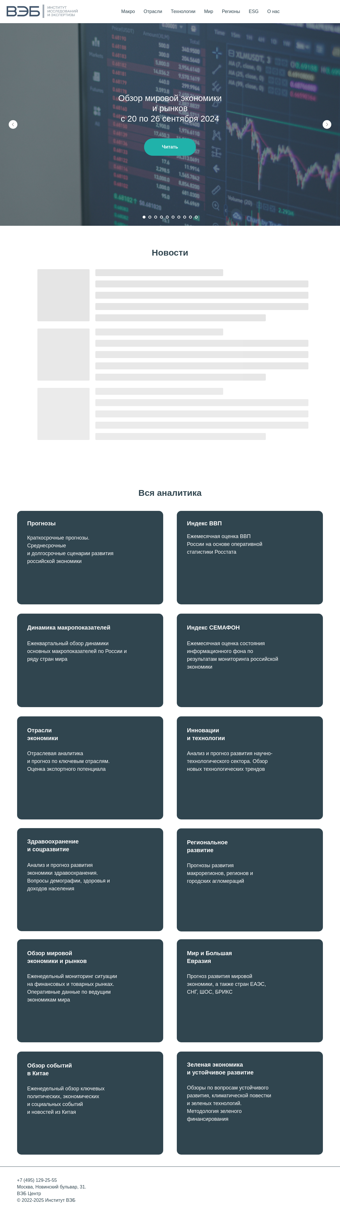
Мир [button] (208, 11)
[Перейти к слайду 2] (149, 217)
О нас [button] (273, 11)
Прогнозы (41, 523)
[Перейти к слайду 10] (196, 217)
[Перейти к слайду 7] (178, 217)
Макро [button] (128, 11)
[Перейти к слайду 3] (155, 217)
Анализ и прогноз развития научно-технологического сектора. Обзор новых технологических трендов (229, 761)
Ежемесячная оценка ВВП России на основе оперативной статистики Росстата (224, 544)
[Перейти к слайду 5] (167, 217)
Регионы (231, 11)
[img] (250, 557)
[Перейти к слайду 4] (161, 217)
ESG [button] (254, 11)
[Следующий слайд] (327, 124)
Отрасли (152, 11)
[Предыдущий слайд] (13, 124)
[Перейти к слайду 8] (184, 217)
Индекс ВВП (204, 523)
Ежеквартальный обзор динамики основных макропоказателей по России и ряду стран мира (77, 651)
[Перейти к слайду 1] (144, 217)
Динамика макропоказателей (68, 627)
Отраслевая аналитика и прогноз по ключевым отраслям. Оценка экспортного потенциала (68, 761)
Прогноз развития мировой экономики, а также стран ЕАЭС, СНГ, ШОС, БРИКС (226, 984)
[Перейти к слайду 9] (190, 217)
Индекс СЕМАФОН (213, 627)
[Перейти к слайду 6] (173, 217)
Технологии (183, 11)
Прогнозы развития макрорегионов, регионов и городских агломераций (220, 873)
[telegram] (328, 11)
